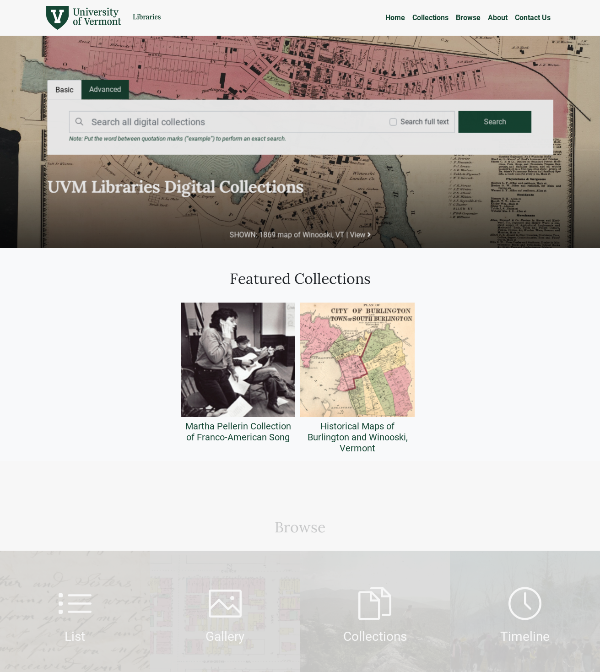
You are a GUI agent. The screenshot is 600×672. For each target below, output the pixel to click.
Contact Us (533, 17)
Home (395, 17)
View (359, 233)
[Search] (225, 122)
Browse (468, 17)
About (498, 17)
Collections (430, 17)
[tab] (107, 90)
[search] (492, 122)
